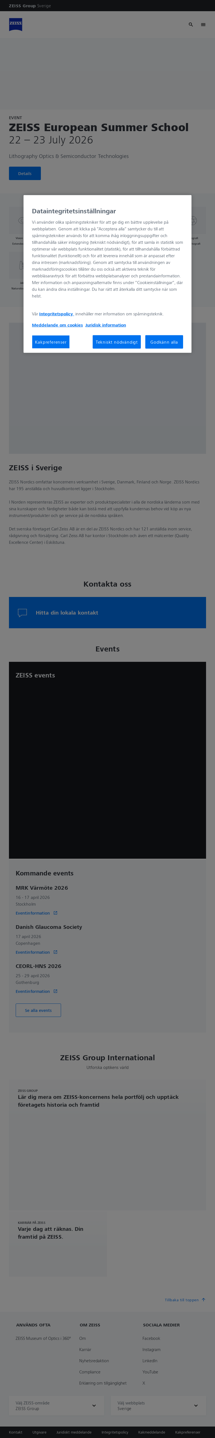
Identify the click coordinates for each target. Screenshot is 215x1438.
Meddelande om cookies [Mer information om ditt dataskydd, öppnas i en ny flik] (57, 325)
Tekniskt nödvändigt (117, 342)
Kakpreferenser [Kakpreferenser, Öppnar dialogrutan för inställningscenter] (50, 342)
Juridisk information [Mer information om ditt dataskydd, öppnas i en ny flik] (105, 325)
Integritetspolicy (56, 314)
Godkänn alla (164, 342)
